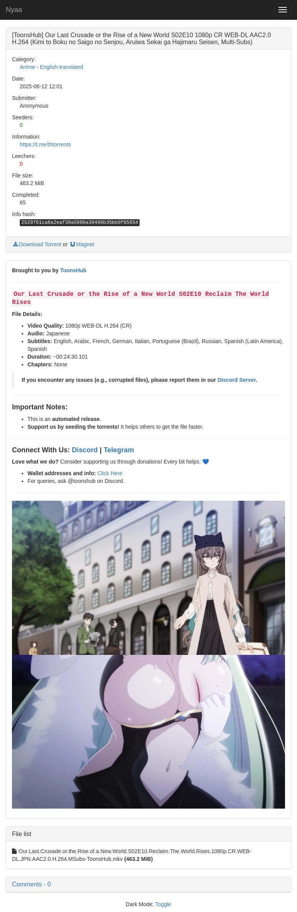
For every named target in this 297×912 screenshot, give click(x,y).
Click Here (110, 473)
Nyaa (14, 10)
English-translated (61, 67)
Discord (85, 450)
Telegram (119, 450)
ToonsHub (73, 270)
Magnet (81, 244)
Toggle (163, 904)
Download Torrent (36, 244)
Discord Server (236, 380)
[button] (148, 884)
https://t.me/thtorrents (45, 144)
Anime (27, 67)
